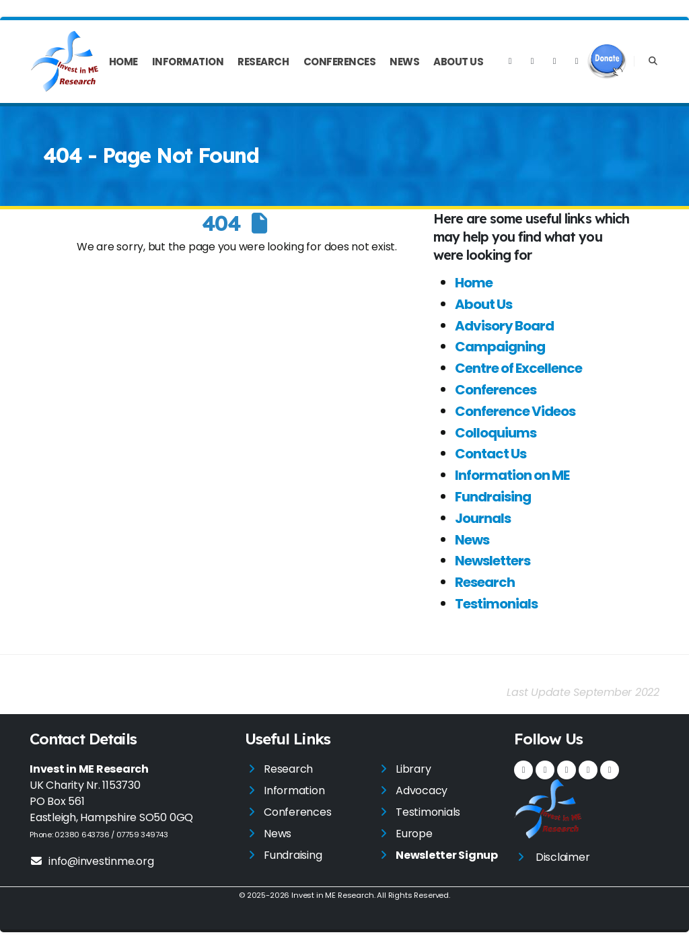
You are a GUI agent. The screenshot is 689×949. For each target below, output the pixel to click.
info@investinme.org (91, 861)
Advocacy (421, 790)
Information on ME (512, 475)
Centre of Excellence (518, 368)
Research (263, 62)
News (404, 62)
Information (188, 62)
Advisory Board (504, 325)
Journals (483, 518)
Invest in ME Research (332, 895)
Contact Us (490, 453)
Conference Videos (515, 411)
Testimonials (496, 603)
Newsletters (492, 560)
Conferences (339, 62)
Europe (414, 833)
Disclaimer (563, 857)
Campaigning (500, 346)
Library (413, 769)
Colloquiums (495, 432)
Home (123, 62)
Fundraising (493, 496)
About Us (458, 62)
